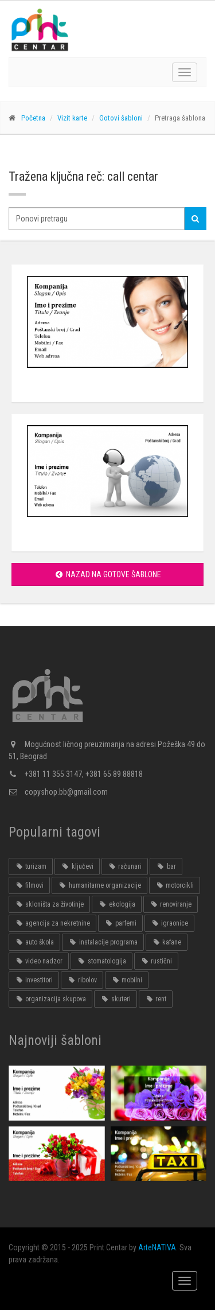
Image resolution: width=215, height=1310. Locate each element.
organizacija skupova (50, 999)
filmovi (29, 885)
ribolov (81, 980)
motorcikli (174, 885)
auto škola (34, 942)
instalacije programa (102, 942)
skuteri (115, 999)
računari (125, 866)
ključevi (77, 866)
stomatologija (101, 961)
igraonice (169, 923)
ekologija (116, 904)
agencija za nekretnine (52, 923)
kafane (166, 942)
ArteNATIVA (157, 1247)
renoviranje (170, 904)
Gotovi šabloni (121, 118)
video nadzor (38, 961)
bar (165, 866)
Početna (33, 118)
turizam (30, 866)
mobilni (126, 980)
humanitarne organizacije (99, 885)
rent (155, 999)
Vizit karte (72, 118)
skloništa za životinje (49, 904)
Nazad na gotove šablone (107, 574)
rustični (156, 961)
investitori (34, 980)
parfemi (120, 923)
